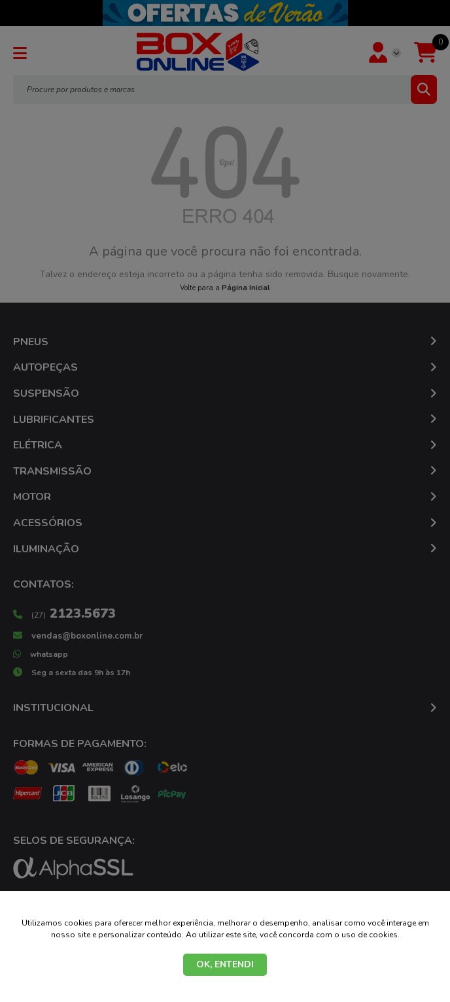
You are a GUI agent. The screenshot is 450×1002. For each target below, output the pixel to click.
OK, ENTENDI (225, 964)
